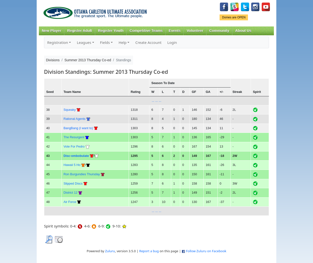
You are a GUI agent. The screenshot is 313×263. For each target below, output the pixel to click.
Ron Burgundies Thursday (82, 174)
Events (175, 31)
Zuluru (110, 251)
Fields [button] (105, 42)
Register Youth (110, 31)
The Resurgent (74, 137)
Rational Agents (75, 119)
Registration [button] (57, 42)
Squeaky (70, 110)
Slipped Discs (73, 183)
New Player (51, 31)
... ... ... (156, 100)
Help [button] (123, 42)
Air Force (70, 202)
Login (172, 42)
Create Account (148, 42)
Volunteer (195, 31)
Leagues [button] (84, 42)
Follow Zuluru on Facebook (206, 251)
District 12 (71, 192)
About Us (243, 31)
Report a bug (149, 251)
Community (219, 31)
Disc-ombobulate (76, 156)
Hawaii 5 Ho (72, 165)
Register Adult (79, 31)
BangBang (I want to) (78, 128)
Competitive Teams (146, 31)
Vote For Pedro (74, 146)
